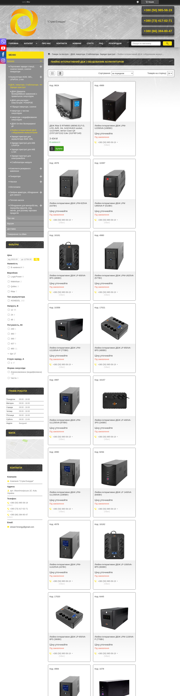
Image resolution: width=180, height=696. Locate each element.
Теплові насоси (17, 200)
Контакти (61, 43)
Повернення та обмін (17, 234)
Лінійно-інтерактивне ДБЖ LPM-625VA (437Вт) (151, 126)
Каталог (28, 43)
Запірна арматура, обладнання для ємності (24, 193)
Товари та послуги (60, 54)
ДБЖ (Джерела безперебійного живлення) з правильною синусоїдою (24, 93)
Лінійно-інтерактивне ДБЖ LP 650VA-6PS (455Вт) (153, 637)
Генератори (15, 176)
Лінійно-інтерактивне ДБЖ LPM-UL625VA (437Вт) (65, 421)
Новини (77, 43)
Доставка (11, 229)
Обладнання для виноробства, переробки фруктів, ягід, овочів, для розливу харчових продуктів (24, 209)
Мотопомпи (15, 187)
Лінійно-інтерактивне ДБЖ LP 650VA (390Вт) (153, 493)
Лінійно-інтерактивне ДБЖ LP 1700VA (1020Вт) (68, 565)
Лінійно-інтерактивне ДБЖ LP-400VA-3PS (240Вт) (68, 349)
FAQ (101, 43)
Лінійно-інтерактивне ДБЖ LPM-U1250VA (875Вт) (65, 637)
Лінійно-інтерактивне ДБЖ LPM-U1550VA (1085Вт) (108, 126)
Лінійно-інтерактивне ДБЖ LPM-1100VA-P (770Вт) (65, 493)
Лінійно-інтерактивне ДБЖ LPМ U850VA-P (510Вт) (65, 204)
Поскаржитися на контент (90, 693)
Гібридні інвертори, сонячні (24, 107)
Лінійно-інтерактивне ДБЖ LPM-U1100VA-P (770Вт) (65, 276)
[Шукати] (167, 43)
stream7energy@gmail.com (22, 527)
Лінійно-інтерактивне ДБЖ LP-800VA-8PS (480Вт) (110, 204)
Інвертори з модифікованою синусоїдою (24, 118)
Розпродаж (115, 43)
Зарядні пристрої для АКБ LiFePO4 (23, 144)
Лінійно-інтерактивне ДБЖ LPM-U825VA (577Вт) (151, 204)
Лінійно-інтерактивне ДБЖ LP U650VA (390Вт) (153, 565)
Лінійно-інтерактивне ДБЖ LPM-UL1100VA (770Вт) (108, 493)
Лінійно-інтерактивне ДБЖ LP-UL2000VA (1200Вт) (107, 637)
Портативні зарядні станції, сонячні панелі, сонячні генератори (22, 69)
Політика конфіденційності (111, 693)
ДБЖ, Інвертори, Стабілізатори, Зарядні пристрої (93, 54)
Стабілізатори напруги (22, 162)
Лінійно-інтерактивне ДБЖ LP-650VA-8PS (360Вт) (153, 421)
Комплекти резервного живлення (20, 169)
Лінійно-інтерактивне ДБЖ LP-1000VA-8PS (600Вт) (107, 421)
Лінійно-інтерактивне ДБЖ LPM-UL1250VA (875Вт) (151, 276)
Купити (59, 148)
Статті (90, 43)
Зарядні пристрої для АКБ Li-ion (23, 150)
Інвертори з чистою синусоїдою (20, 112)
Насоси (13, 182)
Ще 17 (13, 354)
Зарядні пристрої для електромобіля (21, 157)
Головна (13, 43)
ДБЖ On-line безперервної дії (24, 125)
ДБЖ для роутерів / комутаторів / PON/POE (22, 101)
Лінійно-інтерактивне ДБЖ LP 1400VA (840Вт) (153, 349)
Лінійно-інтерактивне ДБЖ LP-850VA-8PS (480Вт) (110, 276)
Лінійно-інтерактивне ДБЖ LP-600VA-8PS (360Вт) (110, 565)
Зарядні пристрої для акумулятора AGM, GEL (22, 137)
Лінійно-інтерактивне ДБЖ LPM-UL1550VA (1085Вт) (108, 349)
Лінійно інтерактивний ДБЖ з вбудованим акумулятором (24, 131)
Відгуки (10, 223)
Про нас (46, 43)
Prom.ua (103, 691)
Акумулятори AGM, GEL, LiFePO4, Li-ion (21, 78)
